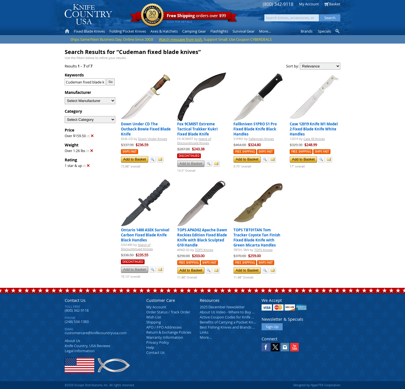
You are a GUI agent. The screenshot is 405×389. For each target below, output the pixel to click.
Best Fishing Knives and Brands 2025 (230, 327)
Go (110, 81)
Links (204, 332)
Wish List (153, 317)
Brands (306, 31)
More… (206, 337)
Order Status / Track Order (168, 312)
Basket (334, 3)
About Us (72, 340)
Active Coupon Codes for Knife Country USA (236, 317)
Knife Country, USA (88, 14)
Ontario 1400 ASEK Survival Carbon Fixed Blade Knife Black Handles (145, 235)
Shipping (153, 322)
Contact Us (75, 300)
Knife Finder (338, 31)
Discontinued (189, 156)
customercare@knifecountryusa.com (96, 332)
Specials (324, 31)
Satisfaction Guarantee (152, 15)
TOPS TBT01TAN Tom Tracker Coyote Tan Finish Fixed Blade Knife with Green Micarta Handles (256, 237)
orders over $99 (184, 17)
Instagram (285, 347)
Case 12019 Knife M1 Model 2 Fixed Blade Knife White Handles (314, 129)
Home (67, 31)
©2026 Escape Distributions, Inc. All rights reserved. (100, 385)
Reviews (87, 345)
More (265, 31)
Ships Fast (129, 151)
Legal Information (79, 350)
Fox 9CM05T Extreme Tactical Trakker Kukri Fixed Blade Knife (197, 129)
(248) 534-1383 (77, 321)
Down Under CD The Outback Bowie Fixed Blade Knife (146, 129)
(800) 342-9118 (278, 4)
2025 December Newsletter (222, 306)
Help (150, 347)
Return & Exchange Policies (168, 332)
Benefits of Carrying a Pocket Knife (228, 322)
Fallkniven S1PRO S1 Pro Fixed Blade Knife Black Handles (255, 129)
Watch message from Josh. (181, 39)
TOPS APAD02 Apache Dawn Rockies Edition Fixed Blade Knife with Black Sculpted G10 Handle (202, 237)
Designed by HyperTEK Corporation (316, 385)
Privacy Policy (157, 342)
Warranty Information (164, 337)
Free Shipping (245, 151)
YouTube (294, 347)
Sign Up (272, 326)
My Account (309, 3)
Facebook (266, 347)
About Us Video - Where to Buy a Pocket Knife (238, 312)
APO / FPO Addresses (164, 327)
